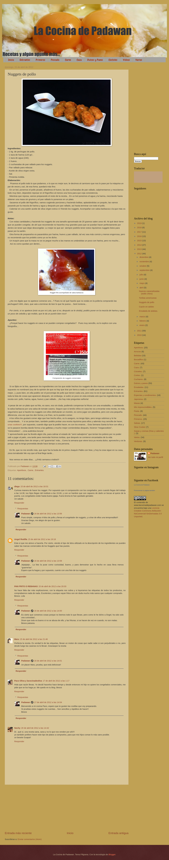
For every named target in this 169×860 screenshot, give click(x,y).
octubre (143, 266)
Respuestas (22, 508)
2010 (139, 335)
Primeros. (138, 419)
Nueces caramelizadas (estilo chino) (149, 292)
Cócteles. (138, 371)
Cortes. (137, 375)
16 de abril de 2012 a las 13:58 (48, 561)
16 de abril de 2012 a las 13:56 (48, 514)
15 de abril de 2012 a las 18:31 (34, 486)
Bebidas (137, 355)
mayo (142, 283)
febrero (142, 321)
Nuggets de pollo (146, 302)
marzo (142, 316)
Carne (68, 60)
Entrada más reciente (18, 833)
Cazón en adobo (146, 307)
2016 (139, 236)
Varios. (137, 437)
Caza (79, 60)
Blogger (112, 854)
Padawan (25, 514)
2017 (139, 232)
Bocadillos (138, 359)
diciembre (144, 257)
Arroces (137, 351)
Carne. (31, 470)
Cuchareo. (138, 379)
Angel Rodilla (20, 539)
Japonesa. (138, 399)
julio (141, 274)
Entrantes (25, 60)
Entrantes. (39, 470)
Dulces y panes (141, 383)
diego (17, 486)
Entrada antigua (118, 833)
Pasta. (137, 411)
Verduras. (138, 441)
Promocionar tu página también (144, 490)
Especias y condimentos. (145, 395)
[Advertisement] (66, 808)
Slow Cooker (139, 427)
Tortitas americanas (148, 298)
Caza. (136, 367)
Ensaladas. (139, 387)
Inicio (11, 60)
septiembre (144, 270)
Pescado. (138, 415)
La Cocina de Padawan (142, 485)
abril (141, 288)
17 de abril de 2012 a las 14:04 (48, 702)
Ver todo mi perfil (155, 457)
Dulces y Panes (95, 60)
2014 (139, 245)
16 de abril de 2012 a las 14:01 (48, 661)
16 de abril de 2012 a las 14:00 (48, 611)
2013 (139, 249)
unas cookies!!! (15, 424)
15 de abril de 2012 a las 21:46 (34, 639)
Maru (16, 639)
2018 (139, 227)
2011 (139, 331)
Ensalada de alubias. (148, 311)
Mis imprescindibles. (143, 407)
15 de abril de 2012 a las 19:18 (42, 539)
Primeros (40, 60)
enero (142, 325)
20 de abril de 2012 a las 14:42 (35, 728)
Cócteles (113, 60)
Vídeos (126, 60)
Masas (137, 403)
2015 (139, 240)
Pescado (55, 60)
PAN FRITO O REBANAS (26, 586)
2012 (139, 253)
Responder (19, 503)
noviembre (144, 261)
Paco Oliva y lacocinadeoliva (28, 681)
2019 (139, 223)
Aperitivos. (22, 470)
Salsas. (137, 423)
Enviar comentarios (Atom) (29, 839)
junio (141, 279)
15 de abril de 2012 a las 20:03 (52, 586)
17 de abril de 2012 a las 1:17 (56, 681)
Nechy (17, 728)
